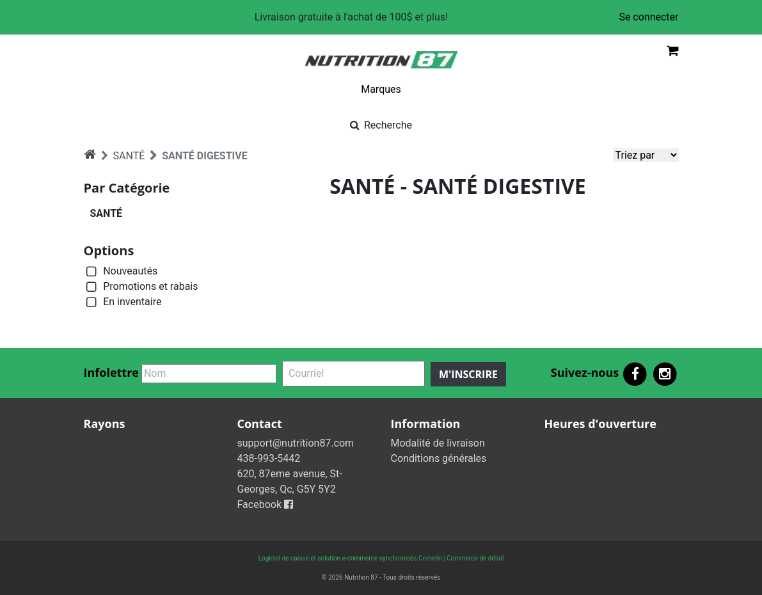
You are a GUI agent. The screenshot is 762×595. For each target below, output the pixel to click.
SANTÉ (129, 156)
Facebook (265, 504)
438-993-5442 (269, 458)
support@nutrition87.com (295, 443)
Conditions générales (439, 458)
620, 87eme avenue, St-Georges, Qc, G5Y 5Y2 (289, 481)
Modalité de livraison (438, 443)
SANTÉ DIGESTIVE (204, 156)
